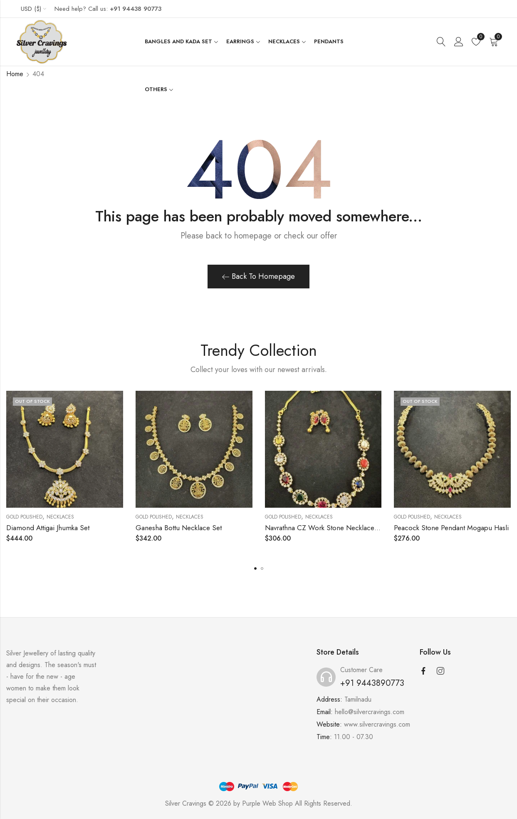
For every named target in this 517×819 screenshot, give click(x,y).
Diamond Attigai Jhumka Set (47, 528)
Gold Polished (24, 517)
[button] (255, 568)
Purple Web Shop (267, 803)
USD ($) (31, 8)
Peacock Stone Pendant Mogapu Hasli (451, 528)
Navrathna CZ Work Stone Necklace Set (325, 528)
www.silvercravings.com (377, 724)
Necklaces (60, 517)
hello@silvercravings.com (369, 712)
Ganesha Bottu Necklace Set (179, 528)
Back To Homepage (258, 276)
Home (14, 74)
